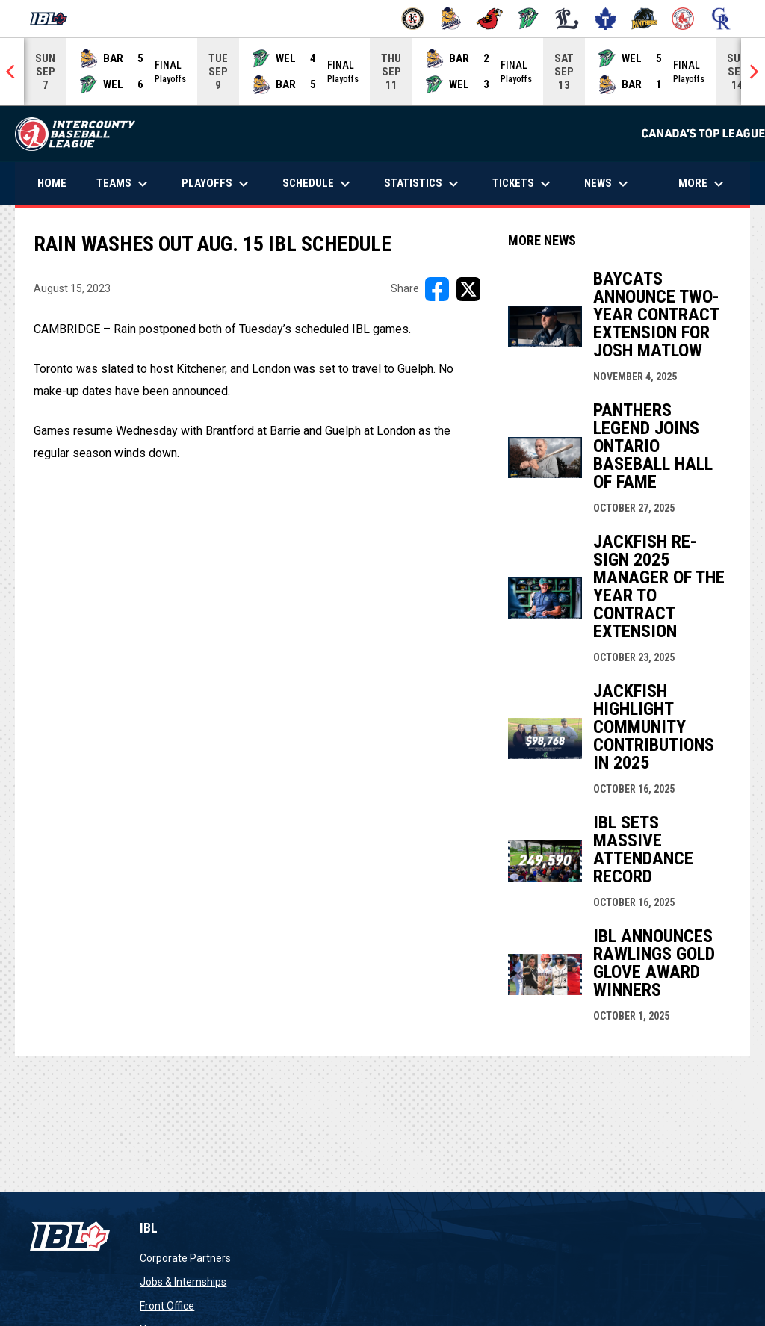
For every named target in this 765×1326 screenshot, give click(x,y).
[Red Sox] (683, 18)
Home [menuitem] (51, 183)
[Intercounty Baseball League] (54, 18)
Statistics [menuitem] (423, 184)
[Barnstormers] (413, 18)
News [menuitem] (608, 184)
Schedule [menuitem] (318, 184)
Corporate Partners (185, 1258)
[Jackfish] (528, 18)
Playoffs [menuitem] (217, 184)
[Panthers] (644, 18)
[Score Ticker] (382, 71)
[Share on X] (468, 289)
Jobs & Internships (183, 1282)
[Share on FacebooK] (437, 289)
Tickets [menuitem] (523, 184)
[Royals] (721, 18)
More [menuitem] (703, 184)
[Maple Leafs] (605, 18)
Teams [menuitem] (124, 184)
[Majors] (567, 18)
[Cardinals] (490, 18)
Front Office (167, 1306)
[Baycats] (451, 18)
